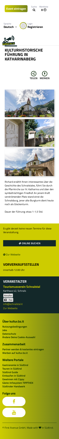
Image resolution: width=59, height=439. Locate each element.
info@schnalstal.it (13, 304)
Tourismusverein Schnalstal (21, 286)
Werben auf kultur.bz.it (15, 353)
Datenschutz (9, 334)
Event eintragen (16, 9)
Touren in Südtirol (12, 368)
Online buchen (29, 243)
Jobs (4, 330)
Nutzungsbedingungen (14, 326)
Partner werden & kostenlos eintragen (23, 349)
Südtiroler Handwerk (13, 386)
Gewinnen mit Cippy (13, 379)
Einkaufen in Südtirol (13, 375)
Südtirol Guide (10, 372)
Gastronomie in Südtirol (15, 365)
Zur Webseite (11, 254)
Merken (45, 75)
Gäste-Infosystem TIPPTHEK (17, 383)
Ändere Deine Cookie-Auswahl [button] (18, 337)
